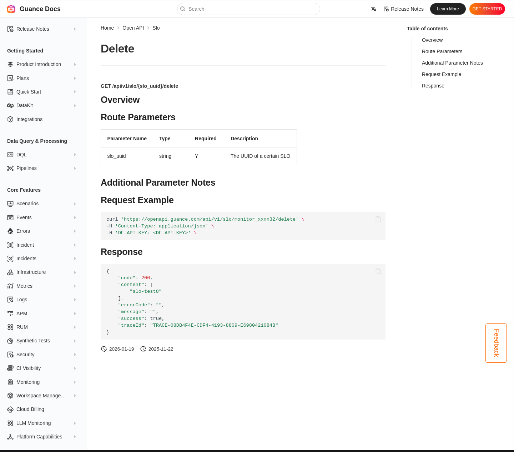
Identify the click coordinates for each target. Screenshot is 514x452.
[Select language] (373, 9)
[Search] (249, 9)
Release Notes (404, 8)
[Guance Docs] (11, 9)
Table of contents (427, 28)
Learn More (448, 8)
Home (107, 28)
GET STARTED (487, 8)
